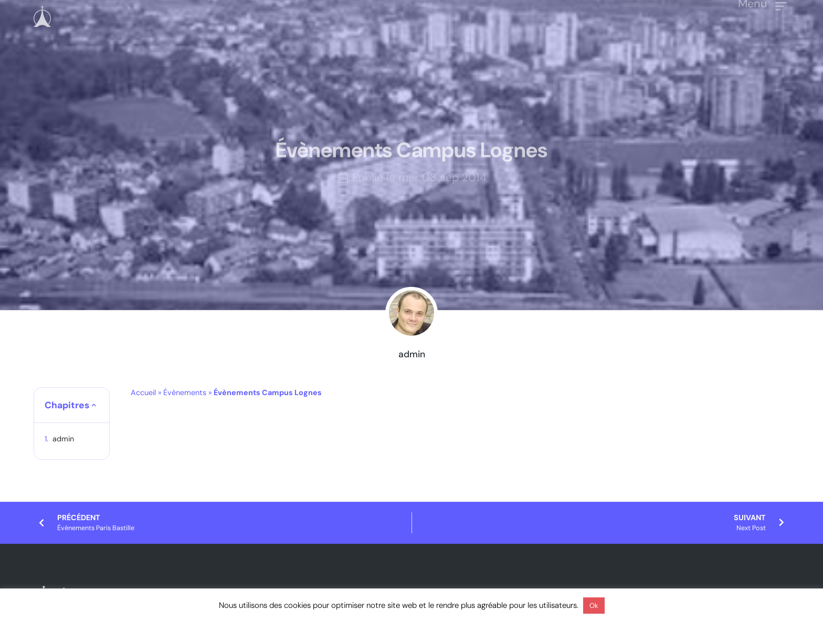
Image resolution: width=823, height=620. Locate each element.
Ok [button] (593, 605)
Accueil (143, 392)
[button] (94, 405)
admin (63, 438)
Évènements (184, 392)
